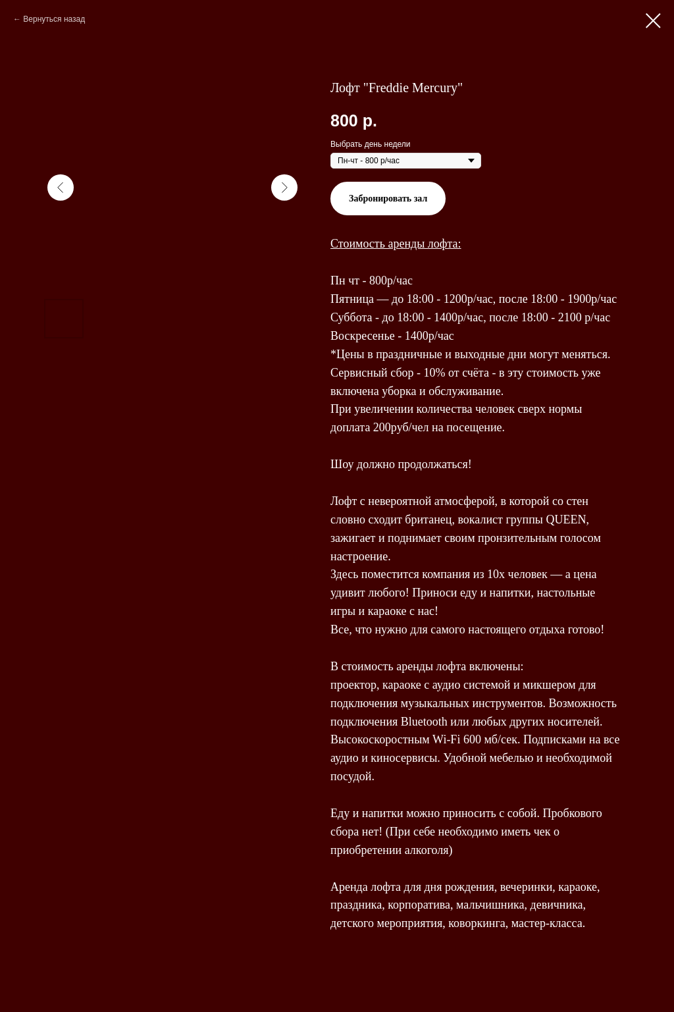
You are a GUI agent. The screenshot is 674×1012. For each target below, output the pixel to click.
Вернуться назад (54, 19)
